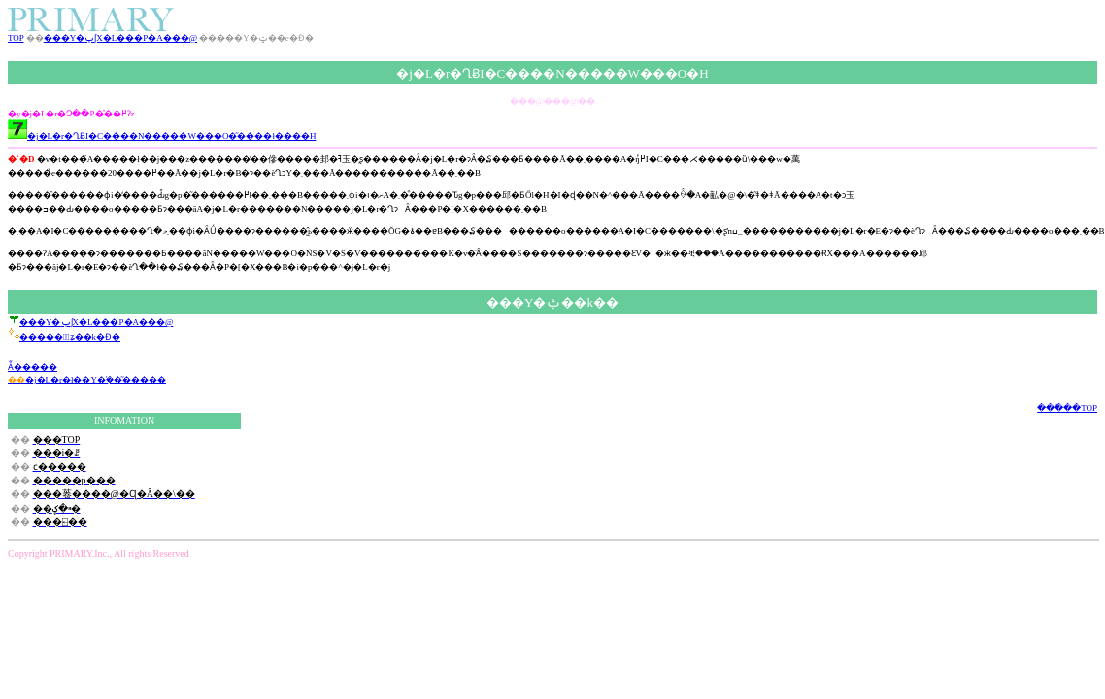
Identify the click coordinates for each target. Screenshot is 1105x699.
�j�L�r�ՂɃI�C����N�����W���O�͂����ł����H (162, 136)
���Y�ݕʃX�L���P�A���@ (120, 38)
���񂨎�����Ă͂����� (32, 367)
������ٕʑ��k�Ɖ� (64, 337)
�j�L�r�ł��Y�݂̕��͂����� (87, 379)
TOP (16, 38)
